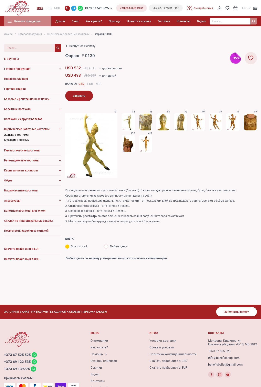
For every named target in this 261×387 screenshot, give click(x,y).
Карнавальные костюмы (21, 170)
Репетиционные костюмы (21, 160)
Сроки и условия (161, 347)
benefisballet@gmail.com (225, 364)
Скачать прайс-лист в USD (168, 361)
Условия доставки (162, 341)
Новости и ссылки (140, 21)
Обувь (8, 180)
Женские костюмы (16, 135)
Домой (61, 21)
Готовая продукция (17, 69)
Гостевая (164, 21)
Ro (249, 8)
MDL (99, 84)
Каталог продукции (30, 34)
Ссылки (96, 367)
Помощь (115, 21)
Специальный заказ (131, 8)
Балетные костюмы (17, 109)
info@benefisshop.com (224, 358)
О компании (99, 341)
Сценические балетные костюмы (68, 34)
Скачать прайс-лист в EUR (168, 367)
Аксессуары (12, 200)
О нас (76, 21)
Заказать (79, 96)
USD (81, 84)
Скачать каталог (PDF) (166, 8)
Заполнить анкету (236, 311)
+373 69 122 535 (17, 362)
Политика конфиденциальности (173, 354)
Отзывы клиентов (104, 361)
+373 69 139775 (17, 369)
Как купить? (95, 21)
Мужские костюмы (17, 140)
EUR (90, 84)
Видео (201, 21)
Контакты (184, 21)
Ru (255, 8)
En (244, 8)
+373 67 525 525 (97, 8)
